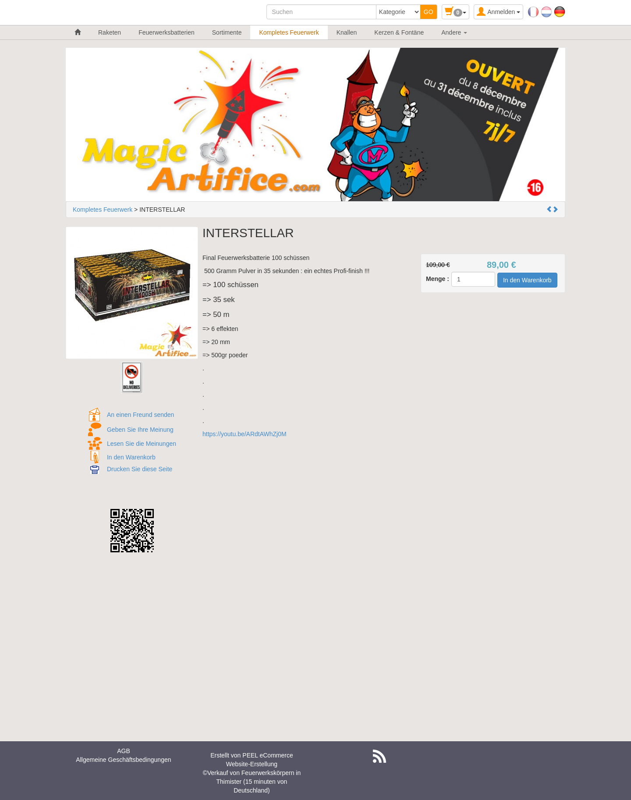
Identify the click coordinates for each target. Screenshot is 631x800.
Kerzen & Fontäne (399, 32)
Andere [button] (454, 32)
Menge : (437, 278)
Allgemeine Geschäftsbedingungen (123, 759)
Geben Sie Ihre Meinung (140, 429)
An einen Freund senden (140, 414)
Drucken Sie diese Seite (139, 469)
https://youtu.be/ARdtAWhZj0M (244, 433)
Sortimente (227, 32)
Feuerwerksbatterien (166, 32)
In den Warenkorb (131, 457)
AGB (123, 750)
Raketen (109, 32)
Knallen (347, 32)
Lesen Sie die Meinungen (141, 443)
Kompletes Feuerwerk (289, 32)
